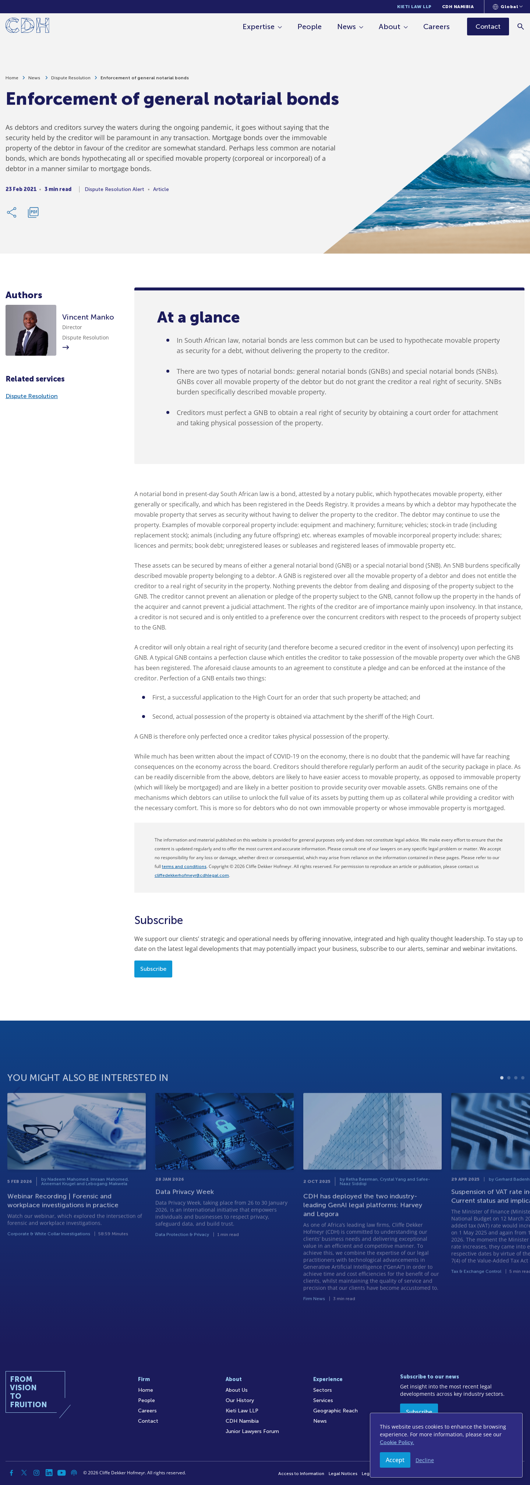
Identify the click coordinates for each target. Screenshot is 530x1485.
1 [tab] (502, 1098)
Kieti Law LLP (414, 6)
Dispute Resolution (71, 81)
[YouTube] (61, 1473)
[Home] (27, 27)
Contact (148, 1421)
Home (12, 81)
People (309, 26)
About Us (237, 1390)
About (389, 26)
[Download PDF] (33, 215)
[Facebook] (11, 1473)
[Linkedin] (49, 1473)
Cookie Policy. (397, 1442)
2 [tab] (508, 1098)
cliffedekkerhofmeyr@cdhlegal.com (192, 875)
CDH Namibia (458, 6)
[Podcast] (74, 1473)
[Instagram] (36, 1473)
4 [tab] (522, 1098)
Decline (425, 1460)
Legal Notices (343, 1473)
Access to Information (301, 1473)
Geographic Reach (335, 1411)
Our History (240, 1400)
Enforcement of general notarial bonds (144, 81)
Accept (395, 1460)
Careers (436, 26)
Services (323, 1400)
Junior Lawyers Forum (252, 1431)
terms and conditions (184, 866)
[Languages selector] (508, 6)
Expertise (259, 26)
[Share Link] (12, 215)
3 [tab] (515, 1098)
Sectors (322, 1390)
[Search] (521, 26)
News (346, 26)
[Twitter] (24, 1473)
